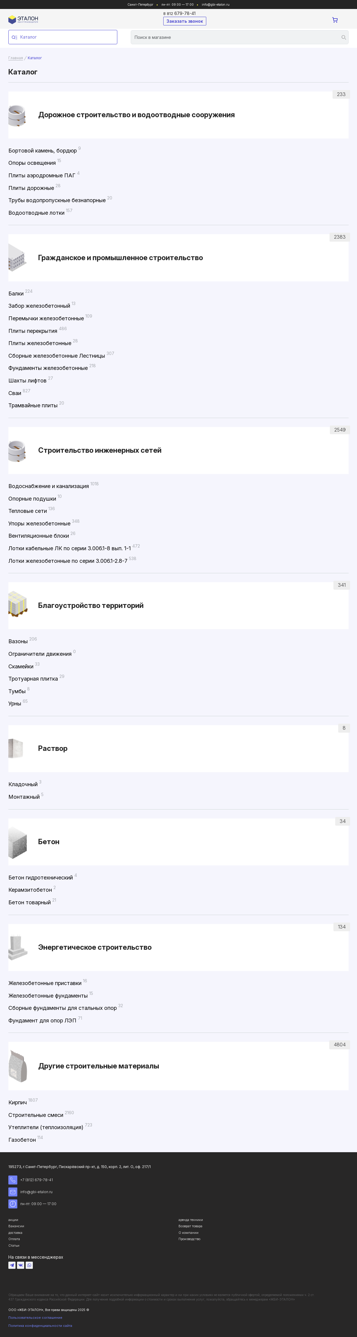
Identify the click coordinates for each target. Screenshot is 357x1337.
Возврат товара (190, 1226)
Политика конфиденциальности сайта (40, 1326)
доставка (15, 1233)
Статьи (13, 1245)
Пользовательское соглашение (35, 1317)
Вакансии (16, 1226)
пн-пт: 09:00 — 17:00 (32, 1203)
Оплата (14, 1239)
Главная (15, 58)
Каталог (24, 37)
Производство (189, 1239)
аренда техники (190, 1220)
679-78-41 (179, 13)
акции (13, 1220)
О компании (188, 1233)
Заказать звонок (185, 21)
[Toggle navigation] (345, 20)
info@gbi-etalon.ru (216, 4)
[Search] (240, 37)
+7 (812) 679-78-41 (30, 1180)
